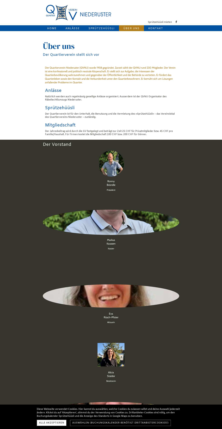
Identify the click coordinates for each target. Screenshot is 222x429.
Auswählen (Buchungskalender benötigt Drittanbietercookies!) (120, 422)
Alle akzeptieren (51, 422)
